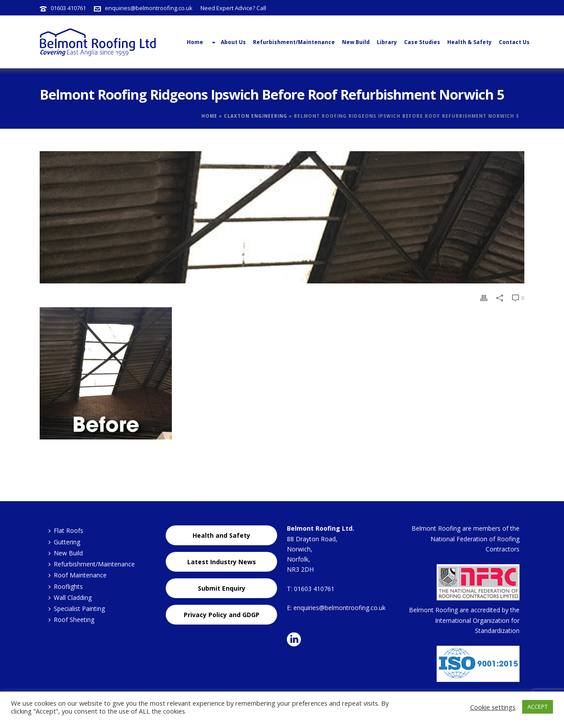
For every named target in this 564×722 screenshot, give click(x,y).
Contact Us (514, 42)
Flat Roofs (65, 530)
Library (387, 42)
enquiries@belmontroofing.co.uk (149, 8)
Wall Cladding (70, 597)
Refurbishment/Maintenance (294, 42)
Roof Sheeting (71, 619)
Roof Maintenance (77, 575)
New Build (356, 42)
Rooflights (65, 586)
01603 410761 (68, 8)
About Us (228, 42)
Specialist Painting (76, 608)
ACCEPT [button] (537, 707)
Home (209, 116)
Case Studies (422, 42)
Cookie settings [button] (493, 707)
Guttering (64, 542)
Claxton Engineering (255, 116)
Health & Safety (469, 42)
